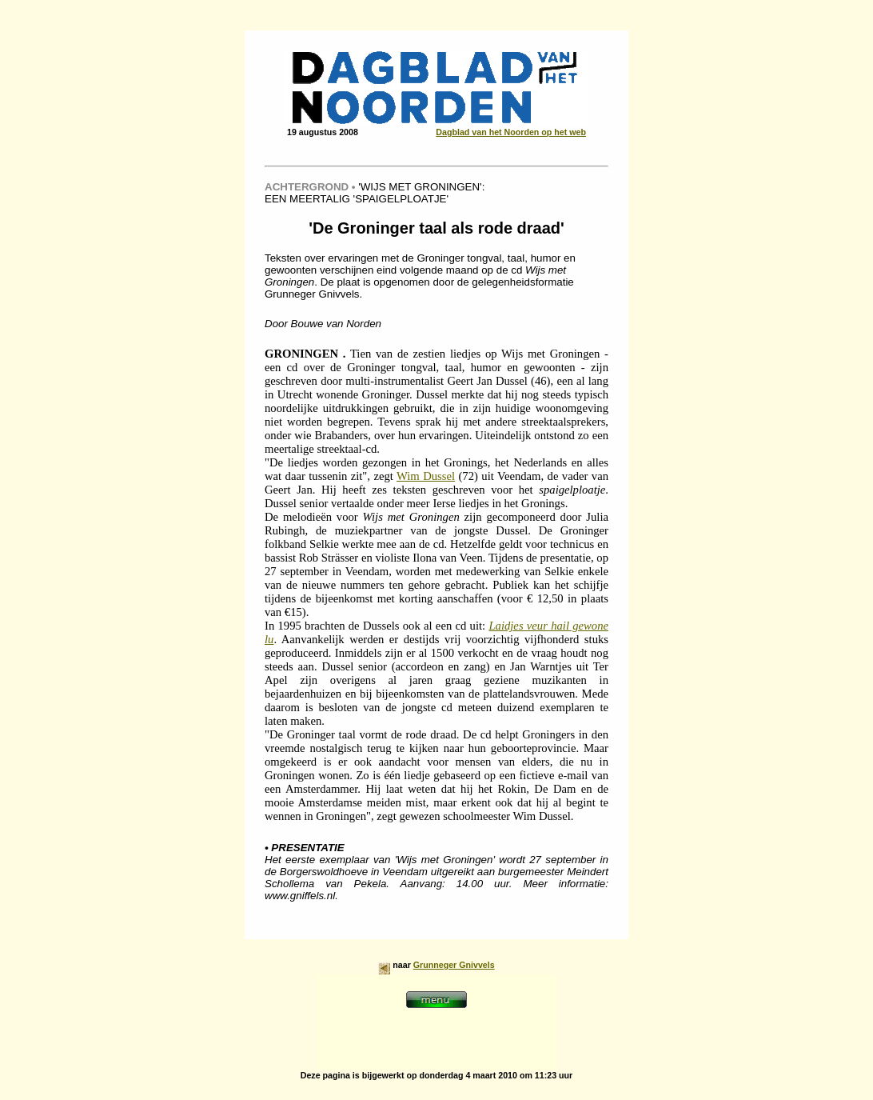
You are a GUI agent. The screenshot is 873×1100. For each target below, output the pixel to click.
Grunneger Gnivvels (454, 965)
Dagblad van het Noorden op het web (511, 132)
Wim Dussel (426, 476)
